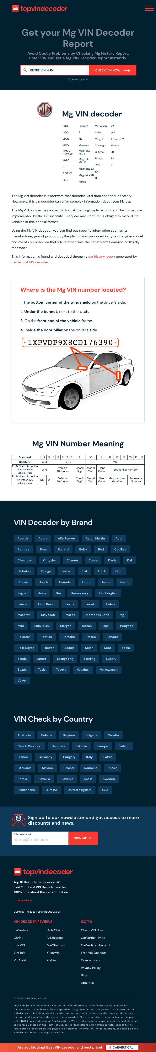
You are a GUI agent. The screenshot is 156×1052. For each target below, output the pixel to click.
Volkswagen (109, 670)
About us (87, 983)
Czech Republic (29, 746)
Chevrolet (25, 560)
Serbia (22, 779)
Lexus (69, 604)
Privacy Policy (91, 968)
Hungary (69, 757)
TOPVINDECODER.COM (49, 911)
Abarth (23, 538)
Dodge (46, 571)
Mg (122, 615)
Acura (42, 538)
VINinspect (55, 938)
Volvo (22, 680)
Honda (43, 582)
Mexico (47, 768)
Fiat (84, 571)
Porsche (69, 637)
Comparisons (90, 960)
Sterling (89, 659)
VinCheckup (56, 945)
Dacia (112, 560)
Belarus (46, 735)
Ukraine (51, 790)
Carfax (18, 938)
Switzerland (26, 790)
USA (105, 790)
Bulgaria (91, 735)
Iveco (124, 582)
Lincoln (90, 604)
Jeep (42, 593)
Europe (102, 746)
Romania (90, 768)
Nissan (87, 626)
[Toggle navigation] (149, 8)
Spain (88, 779)
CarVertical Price (93, 938)
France (23, 757)
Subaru (111, 659)
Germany (45, 757)
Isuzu (106, 582)
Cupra (93, 560)
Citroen (72, 560)
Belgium (69, 735)
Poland (68, 768)
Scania (69, 648)
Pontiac (46, 637)
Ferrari (66, 571)
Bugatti (63, 549)
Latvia (107, 757)
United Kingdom (80, 790)
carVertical (21, 930)
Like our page (24, 900)
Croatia (113, 735)
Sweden (109, 779)
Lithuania (24, 768)
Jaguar (23, 593)
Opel (106, 626)
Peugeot (126, 626)
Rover (49, 648)
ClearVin (53, 953)
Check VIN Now (112, 70)
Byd (101, 549)
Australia (24, 735)
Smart (41, 659)
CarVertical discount (95, 945)
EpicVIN (19, 945)
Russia (112, 768)
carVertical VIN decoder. (30, 262)
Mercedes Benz (97, 615)
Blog (84, 975)
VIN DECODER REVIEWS (33, 921)
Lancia (22, 604)
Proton (91, 637)
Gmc (118, 571)
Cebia (51, 960)
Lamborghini (108, 593)
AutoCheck (55, 930)
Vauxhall (83, 670)
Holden (23, 582)
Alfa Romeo (66, 538)
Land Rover (46, 604)
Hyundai (65, 582)
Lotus (110, 604)
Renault (112, 637)
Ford (101, 571)
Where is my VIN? (78, 79)
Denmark (58, 746)
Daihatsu (24, 571)
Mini (21, 626)
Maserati (24, 615)
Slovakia (44, 779)
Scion (89, 648)
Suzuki (22, 670)
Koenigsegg (79, 593)
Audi (119, 538)
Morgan (65, 626)
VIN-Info (19, 953)
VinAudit (20, 960)
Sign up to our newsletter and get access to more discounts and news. (83, 820)
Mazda (70, 615)
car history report (101, 256)
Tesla (42, 670)
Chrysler (49, 560)
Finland (124, 746)
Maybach (48, 615)
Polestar (24, 637)
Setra (126, 648)
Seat (107, 648)
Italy (89, 757)
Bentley (23, 549)
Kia (58, 593)
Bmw (43, 549)
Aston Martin (95, 538)
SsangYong (65, 659)
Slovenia (67, 779)
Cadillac (120, 549)
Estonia (81, 746)
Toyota (61, 670)
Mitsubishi (42, 626)
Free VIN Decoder (93, 953)
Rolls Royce (26, 648)
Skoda (22, 659)
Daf (129, 560)
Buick (83, 549)
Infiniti (86, 582)
